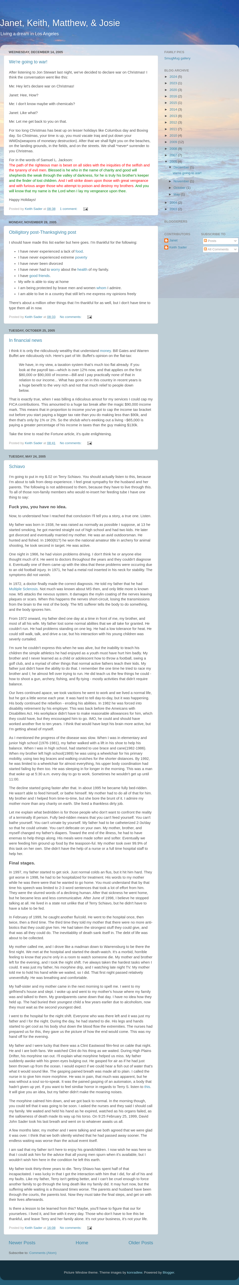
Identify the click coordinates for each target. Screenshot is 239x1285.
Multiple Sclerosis (23, 589)
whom (102, 288)
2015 (174, 103)
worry (55, 270)
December (182, 167)
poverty (81, 257)
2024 (174, 76)
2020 (174, 90)
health (82, 270)
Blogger (168, 1272)
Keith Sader (178, 247)
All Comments (216, 249)
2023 (174, 83)
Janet (173, 240)
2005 (174, 161)
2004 (174, 202)
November (182, 181)
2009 (174, 142)
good (33, 276)
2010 (174, 135)
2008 (174, 149)
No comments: (71, 317)
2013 (174, 116)
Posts (210, 241)
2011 (174, 129)
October (180, 188)
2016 (174, 96)
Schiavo (17, 466)
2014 (174, 109)
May (177, 194)
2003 (174, 209)
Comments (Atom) (43, 1253)
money (105, 351)
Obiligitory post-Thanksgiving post (42, 232)
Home (82, 1242)
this (147, 1087)
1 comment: (69, 209)
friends (44, 276)
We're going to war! (28, 61)
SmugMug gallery (177, 58)
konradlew (134, 1272)
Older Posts (140, 1242)
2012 (174, 122)
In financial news (25, 340)
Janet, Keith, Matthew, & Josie (60, 23)
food (79, 251)
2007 (174, 155)
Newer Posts (22, 1242)
